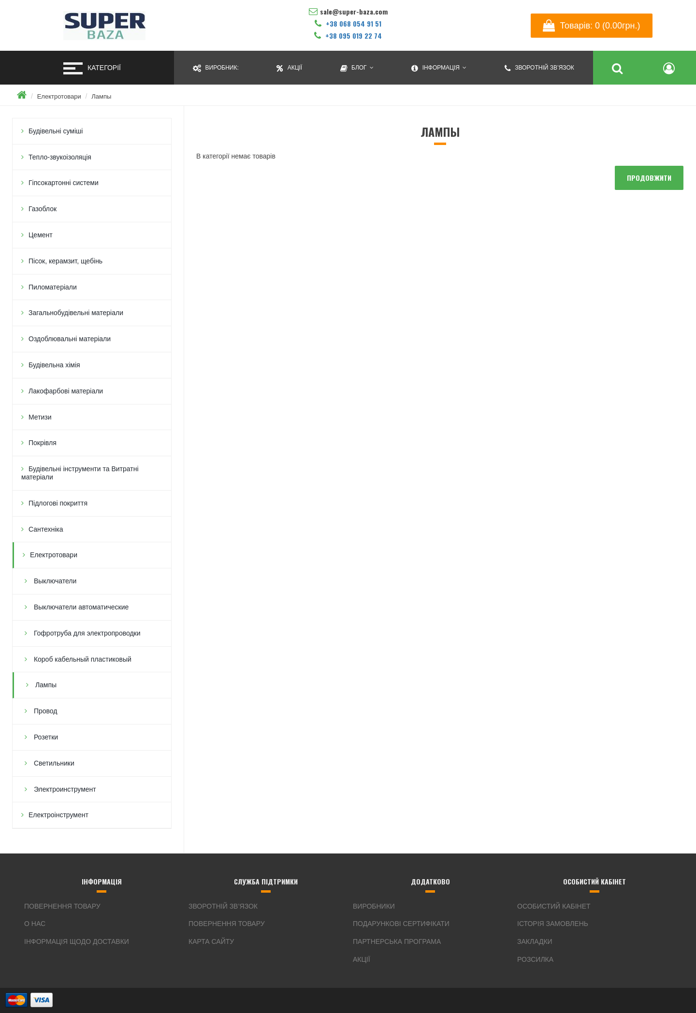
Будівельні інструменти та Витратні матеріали (80, 473)
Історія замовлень (552, 923)
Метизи (40, 417)
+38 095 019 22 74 (348, 35)
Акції (361, 959)
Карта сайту (211, 941)
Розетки (45, 737)
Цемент (41, 235)
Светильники (53, 763)
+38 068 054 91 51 (348, 23)
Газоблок (43, 209)
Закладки (534, 941)
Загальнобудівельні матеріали (76, 313)
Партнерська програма (397, 941)
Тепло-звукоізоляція (60, 157)
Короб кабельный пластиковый (81, 659)
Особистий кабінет (554, 906)
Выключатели (54, 581)
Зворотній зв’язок (223, 906)
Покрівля (43, 443)
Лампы (101, 96)
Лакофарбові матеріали (66, 391)
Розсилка (535, 959)
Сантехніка (46, 529)
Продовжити (649, 178)
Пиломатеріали (53, 287)
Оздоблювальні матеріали (70, 339)
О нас (34, 923)
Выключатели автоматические (80, 607)
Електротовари (59, 96)
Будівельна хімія (54, 365)
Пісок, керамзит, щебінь (65, 261)
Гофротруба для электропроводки (86, 633)
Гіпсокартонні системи (64, 183)
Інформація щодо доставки (76, 941)
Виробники (374, 906)
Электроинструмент (64, 789)
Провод (44, 711)
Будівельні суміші (56, 131)
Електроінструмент (58, 815)
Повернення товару (62, 906)
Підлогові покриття (58, 503)
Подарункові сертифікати (401, 923)
